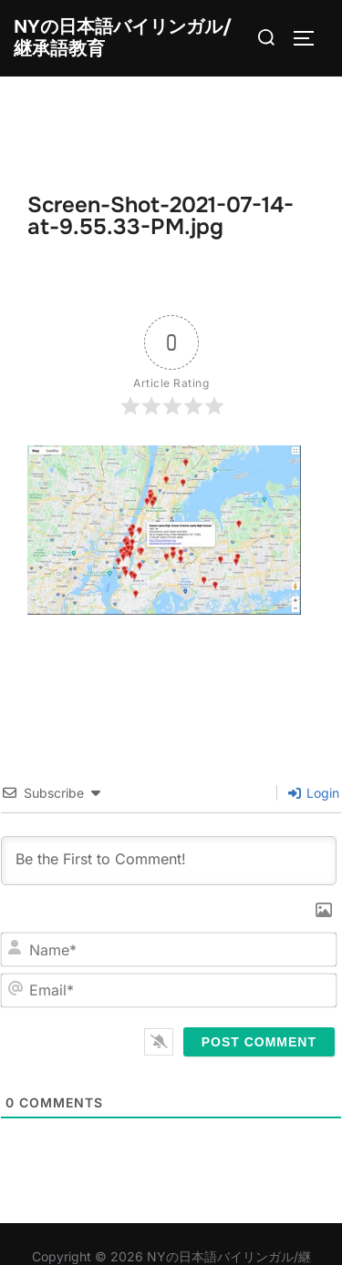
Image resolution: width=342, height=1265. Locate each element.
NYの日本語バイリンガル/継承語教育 (123, 38)
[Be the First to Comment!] (169, 860)
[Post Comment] (259, 1041)
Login (313, 793)
